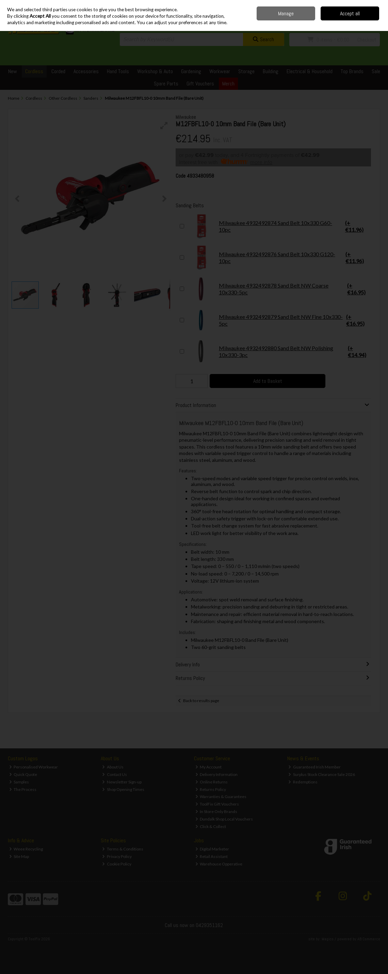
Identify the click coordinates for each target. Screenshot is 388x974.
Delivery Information (216, 774)
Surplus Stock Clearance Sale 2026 (321, 774)
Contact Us (114, 774)
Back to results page (201, 700)
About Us (113, 766)
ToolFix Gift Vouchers (217, 804)
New (12, 71)
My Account (208, 766)
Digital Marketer (212, 848)
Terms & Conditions (122, 848)
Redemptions (303, 781)
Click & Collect (210, 826)
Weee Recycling (26, 848)
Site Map (19, 856)
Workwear (219, 71)
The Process (23, 789)
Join (376, 20)
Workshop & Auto (155, 71)
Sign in (362, 20)
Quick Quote (23, 774)
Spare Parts (166, 83)
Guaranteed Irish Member (314, 766)
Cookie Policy (116, 863)
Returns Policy (210, 789)
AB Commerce (368, 939)
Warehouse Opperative (219, 863)
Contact (326, 4)
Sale (376, 71)
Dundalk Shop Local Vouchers (224, 819)
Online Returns (211, 781)
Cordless (34, 71)
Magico (328, 939)
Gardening (191, 71)
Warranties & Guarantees (221, 796)
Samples (19, 781)
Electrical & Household (310, 71)
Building (270, 71)
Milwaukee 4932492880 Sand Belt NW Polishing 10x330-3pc (278, 352)
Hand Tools (118, 71)
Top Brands (352, 71)
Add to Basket (267, 381)
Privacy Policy (117, 856)
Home (291, 4)
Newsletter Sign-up (122, 781)
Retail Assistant (211, 856)
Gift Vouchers (200, 83)
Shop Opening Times (123, 789)
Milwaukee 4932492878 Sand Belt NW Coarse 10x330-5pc (278, 289)
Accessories (86, 71)
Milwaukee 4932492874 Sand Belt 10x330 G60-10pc (278, 226)
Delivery (307, 4)
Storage (246, 71)
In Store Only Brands (216, 811)
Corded (58, 71)
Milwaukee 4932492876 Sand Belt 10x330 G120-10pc (278, 258)
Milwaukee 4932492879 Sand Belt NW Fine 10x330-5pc (278, 320)
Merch (228, 83)
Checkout (366, 39)
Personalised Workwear (33, 766)
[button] (164, 125)
